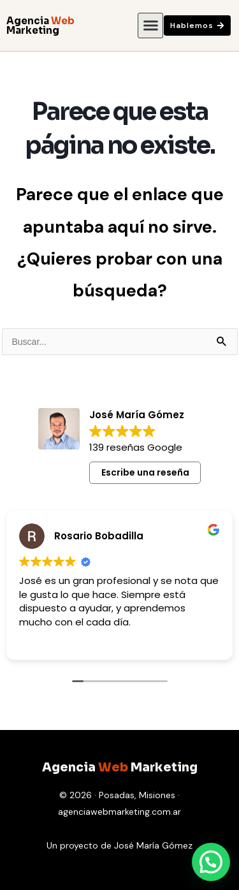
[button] (150, 25)
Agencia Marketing (40, 25)
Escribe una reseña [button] (145, 472)
